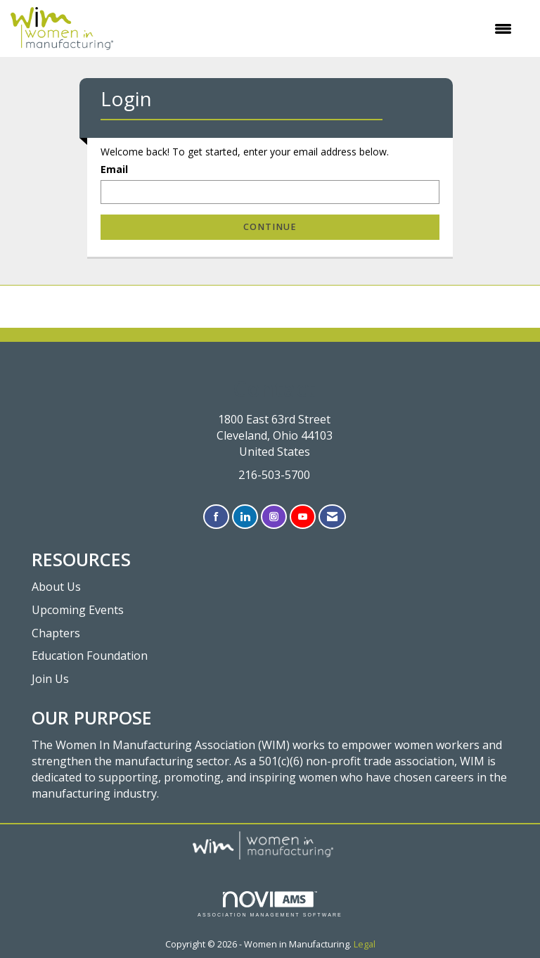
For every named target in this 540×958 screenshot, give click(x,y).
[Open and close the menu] (319, 29)
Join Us (50, 678)
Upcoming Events (78, 610)
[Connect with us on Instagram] (274, 516)
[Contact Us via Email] (332, 516)
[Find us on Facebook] (216, 516)
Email (114, 169)
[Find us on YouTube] (303, 516)
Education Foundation (90, 655)
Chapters (56, 633)
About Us (56, 586)
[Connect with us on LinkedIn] (245, 516)
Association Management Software (270, 904)
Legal (364, 944)
